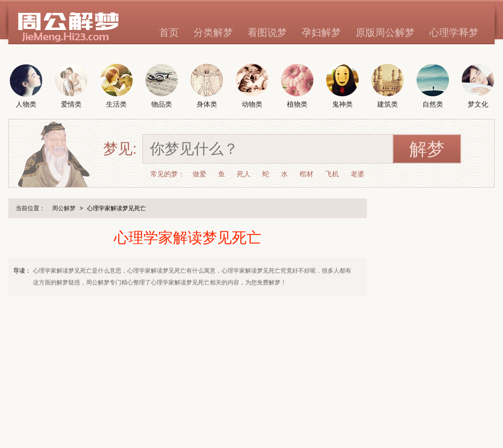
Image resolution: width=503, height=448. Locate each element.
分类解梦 (213, 32)
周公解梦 (64, 208)
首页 (169, 32)
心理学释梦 (453, 32)
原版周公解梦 (385, 32)
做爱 (199, 174)
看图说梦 (267, 32)
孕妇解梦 (321, 32)
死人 (244, 174)
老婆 (357, 174)
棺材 (306, 174)
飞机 (332, 174)
